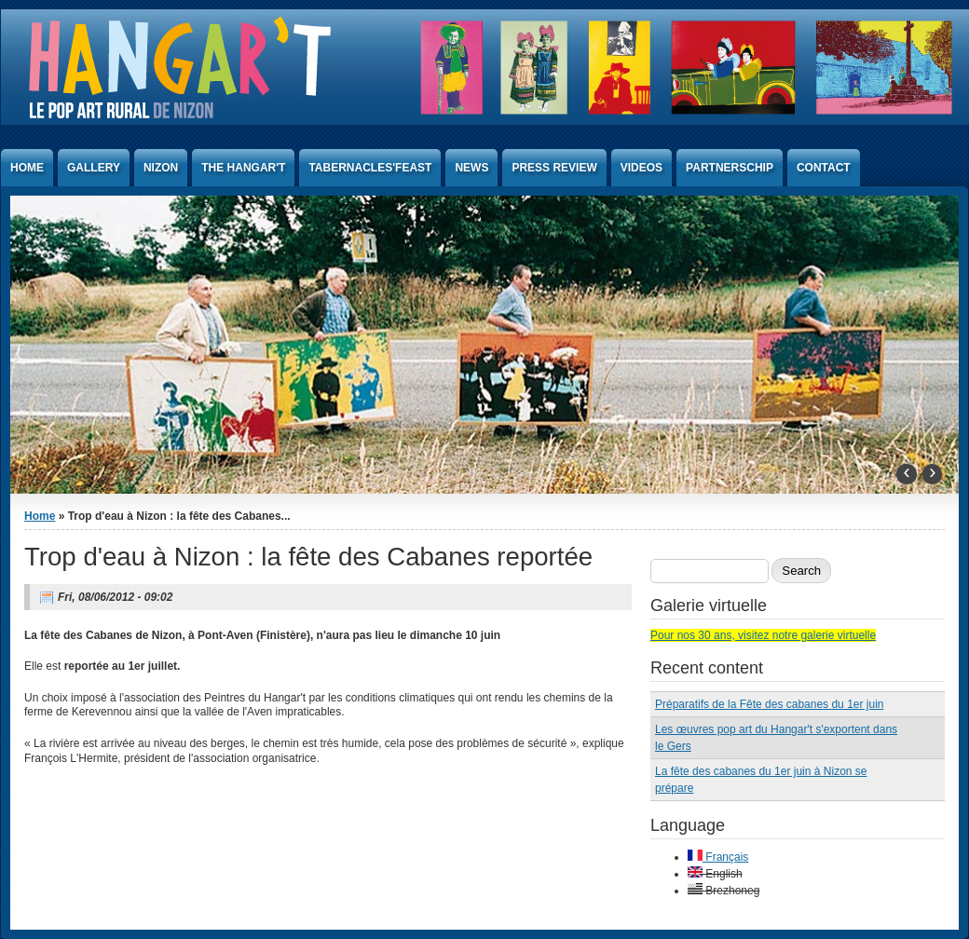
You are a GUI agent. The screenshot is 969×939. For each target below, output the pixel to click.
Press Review (554, 167)
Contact (824, 167)
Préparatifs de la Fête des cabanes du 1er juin (769, 704)
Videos (641, 167)
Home (27, 167)
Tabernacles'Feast (369, 167)
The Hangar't (243, 167)
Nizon (160, 167)
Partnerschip (729, 167)
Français (718, 857)
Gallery (93, 167)
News (471, 167)
